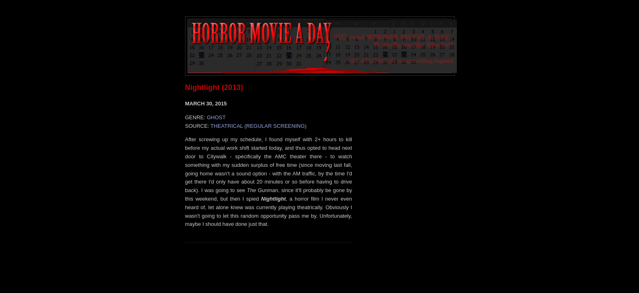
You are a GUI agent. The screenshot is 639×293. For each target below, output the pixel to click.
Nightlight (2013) (214, 87)
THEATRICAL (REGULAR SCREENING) (258, 126)
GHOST (216, 117)
